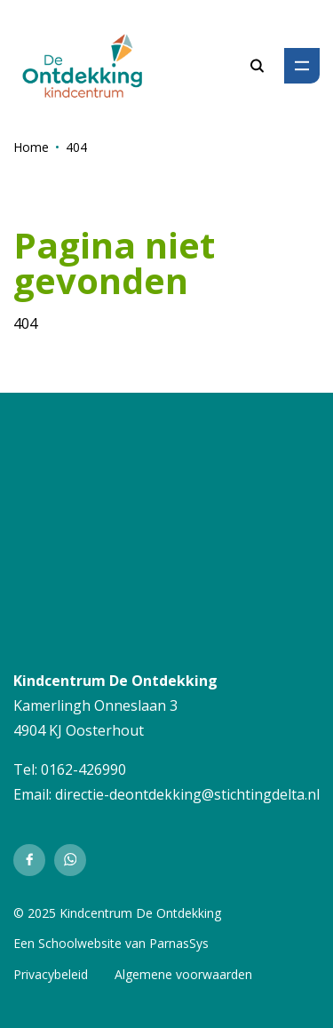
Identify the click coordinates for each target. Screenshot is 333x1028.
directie (79, 794)
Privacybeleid (50, 974)
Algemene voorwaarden (183, 974)
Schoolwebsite (80, 943)
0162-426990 (83, 769)
